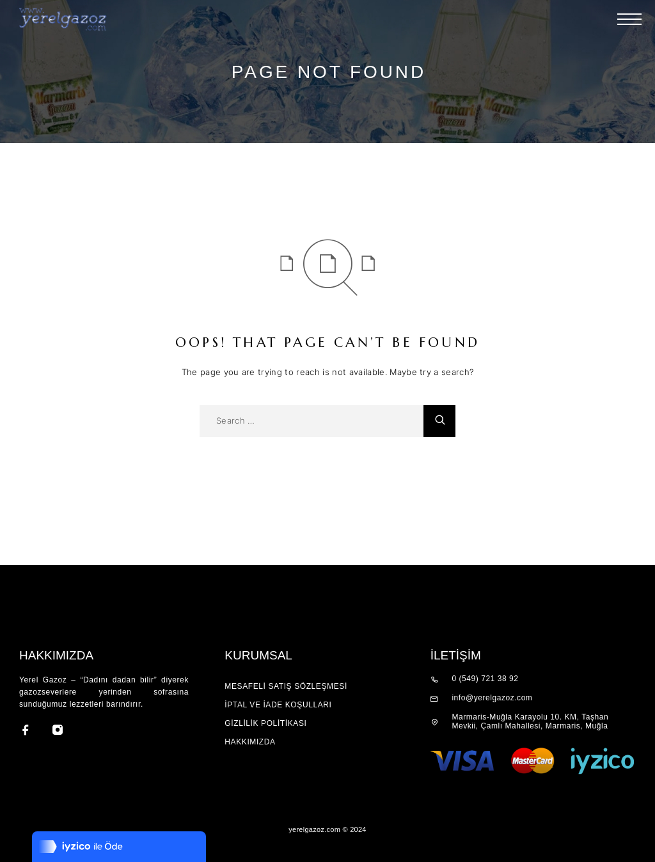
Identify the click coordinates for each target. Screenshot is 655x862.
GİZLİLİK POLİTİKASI (265, 723)
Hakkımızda (250, 741)
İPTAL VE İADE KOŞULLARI (278, 704)
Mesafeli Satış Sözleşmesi (286, 686)
